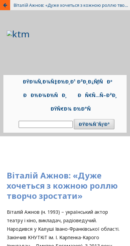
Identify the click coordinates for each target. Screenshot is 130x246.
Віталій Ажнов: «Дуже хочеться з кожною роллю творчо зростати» (72, 5)
